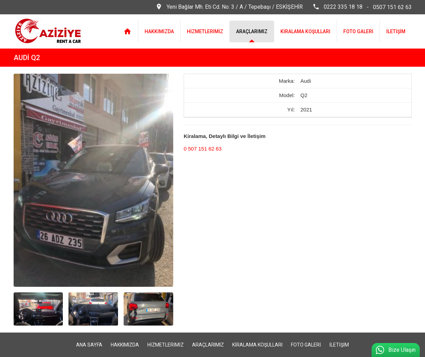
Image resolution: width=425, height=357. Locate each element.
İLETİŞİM (395, 31)
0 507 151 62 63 (202, 149)
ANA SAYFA (89, 345)
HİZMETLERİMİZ (205, 31)
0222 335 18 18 (337, 7)
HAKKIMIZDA (159, 31)
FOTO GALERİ (358, 31)
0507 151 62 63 (392, 7)
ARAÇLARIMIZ (252, 31)
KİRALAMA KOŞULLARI (305, 31)
